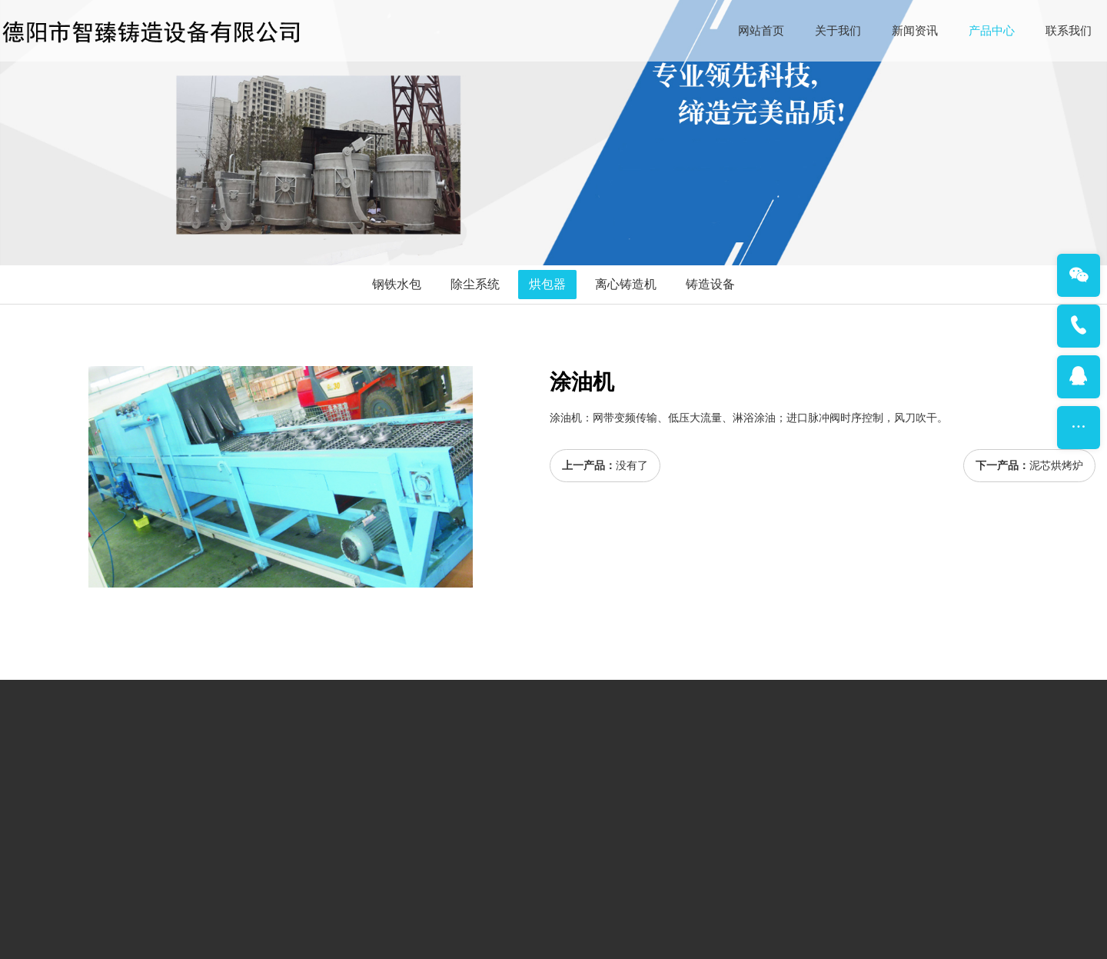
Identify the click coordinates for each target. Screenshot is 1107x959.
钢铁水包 (396, 284)
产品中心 (992, 31)
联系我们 (1069, 31)
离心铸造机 (626, 284)
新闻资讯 (915, 31)
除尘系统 (475, 284)
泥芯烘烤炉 (1056, 465)
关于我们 (838, 31)
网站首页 (761, 31)
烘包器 (547, 284)
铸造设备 (710, 284)
